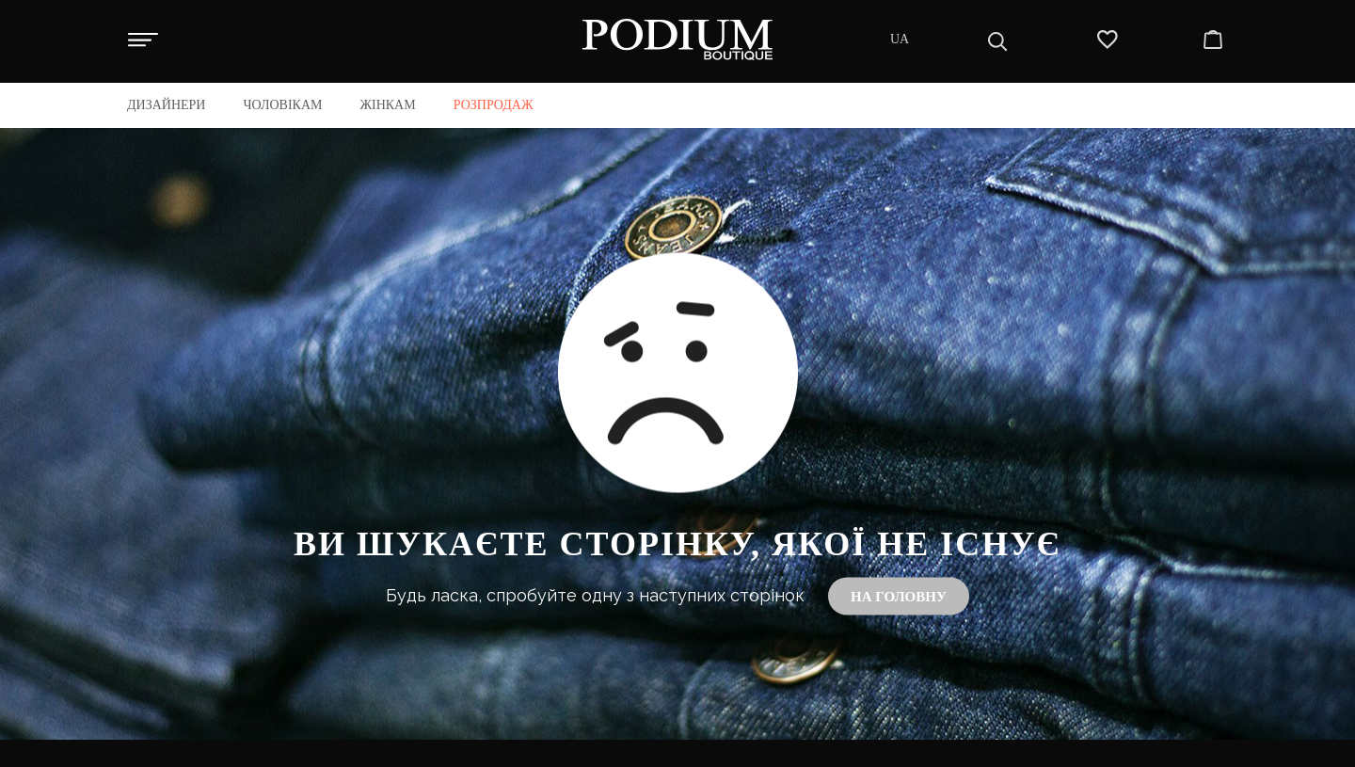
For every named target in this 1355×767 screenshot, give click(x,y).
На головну (899, 596)
